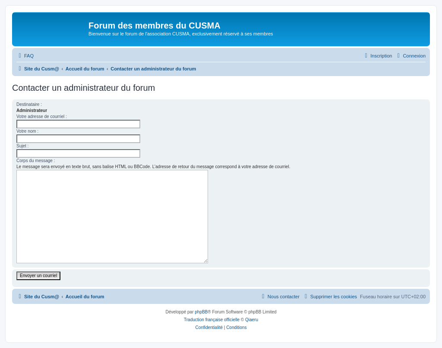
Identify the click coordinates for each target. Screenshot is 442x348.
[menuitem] (25, 56)
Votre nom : (27, 131)
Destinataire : (29, 104)
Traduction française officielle (212, 319)
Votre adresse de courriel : (41, 116)
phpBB (201, 312)
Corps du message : (35, 160)
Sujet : (22, 146)
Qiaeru (251, 319)
